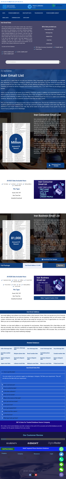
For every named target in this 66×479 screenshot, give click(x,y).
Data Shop (26, 17)
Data (3, 13)
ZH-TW (7, 2)
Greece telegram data (58, 358)
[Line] (61, 464)
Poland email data (59, 363)
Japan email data (5, 363)
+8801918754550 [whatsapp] (11, 6)
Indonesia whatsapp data (19, 348)
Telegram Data (39, 13)
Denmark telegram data (19, 358)
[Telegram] (61, 454)
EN (10, 2)
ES (20, 2)
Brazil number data (32, 353)
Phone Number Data (13, 13)
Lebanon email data (19, 363)
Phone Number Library (52, 13)
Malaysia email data (32, 363)
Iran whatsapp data (32, 348)
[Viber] (61, 474)
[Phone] (61, 459)
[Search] (59, 62)
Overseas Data (16, 17)
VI (22, 2)
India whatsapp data (6, 348)
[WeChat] (61, 469)
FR (11, 2)
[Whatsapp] (61, 449)
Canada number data (59, 353)
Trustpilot (3, 439)
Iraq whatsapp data (59, 348)
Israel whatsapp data (46, 348)
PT (17, 2)
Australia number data (5, 353)
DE (13, 2)
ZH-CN (3, 2)
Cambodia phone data (45, 353)
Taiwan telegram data (5, 358)
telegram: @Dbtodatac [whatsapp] (38, 5)
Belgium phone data (19, 353)
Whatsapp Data (27, 13)
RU (18, 2)
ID (15, 2)
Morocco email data (45, 363)
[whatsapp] (4, 7)
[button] (49, 298)
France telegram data (31, 358)
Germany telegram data (45, 358)
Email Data (5, 17)
